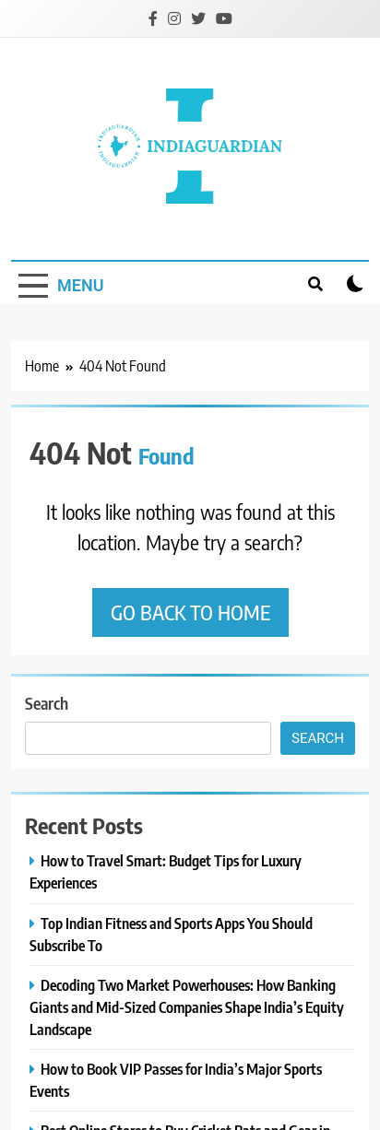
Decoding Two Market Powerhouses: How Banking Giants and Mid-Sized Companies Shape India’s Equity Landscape (187, 1007)
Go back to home (190, 612)
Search (46, 702)
